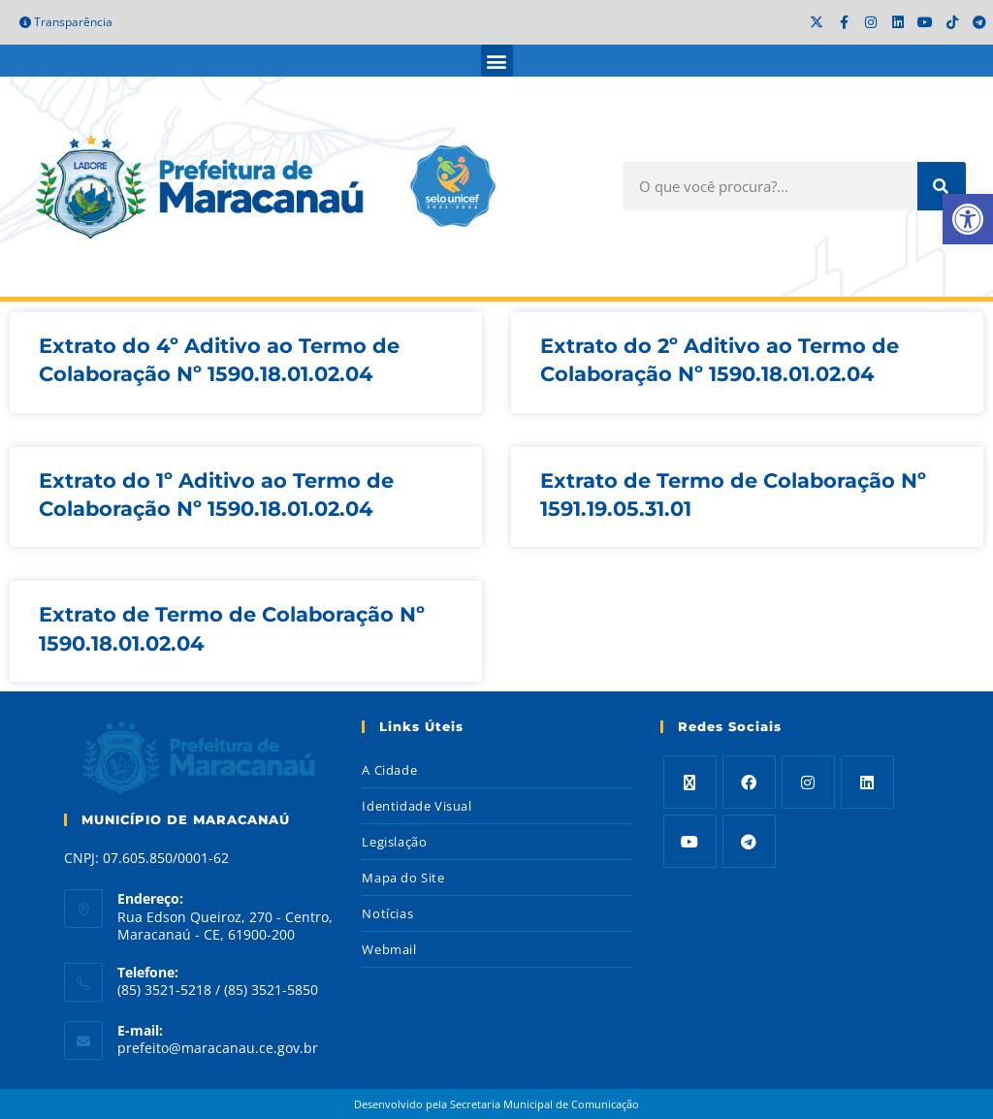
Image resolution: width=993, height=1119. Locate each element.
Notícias (387, 913)
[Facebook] (749, 782)
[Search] (941, 186)
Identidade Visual (416, 806)
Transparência (65, 22)
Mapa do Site (403, 877)
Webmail (389, 949)
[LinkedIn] (867, 782)
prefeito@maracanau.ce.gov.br (217, 1048)
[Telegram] (749, 841)
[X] (690, 782)
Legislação (394, 841)
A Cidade (389, 770)
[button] (497, 61)
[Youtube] (690, 841)
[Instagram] (808, 782)
